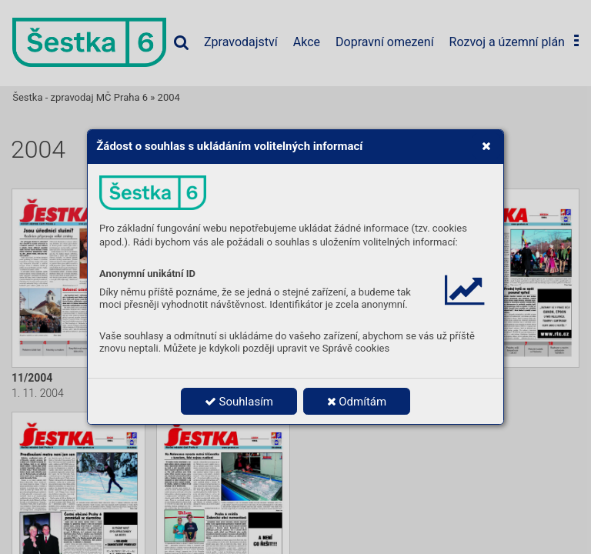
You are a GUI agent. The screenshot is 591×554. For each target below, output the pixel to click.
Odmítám (357, 402)
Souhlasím (239, 402)
